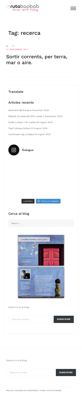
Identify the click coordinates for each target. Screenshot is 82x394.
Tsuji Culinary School (19, 128)
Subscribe (64, 319)
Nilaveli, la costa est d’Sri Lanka (25, 116)
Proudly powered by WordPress (22, 390)
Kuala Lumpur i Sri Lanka (21, 122)
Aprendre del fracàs (18, 110)
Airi (48, 390)
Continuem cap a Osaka (21, 134)
